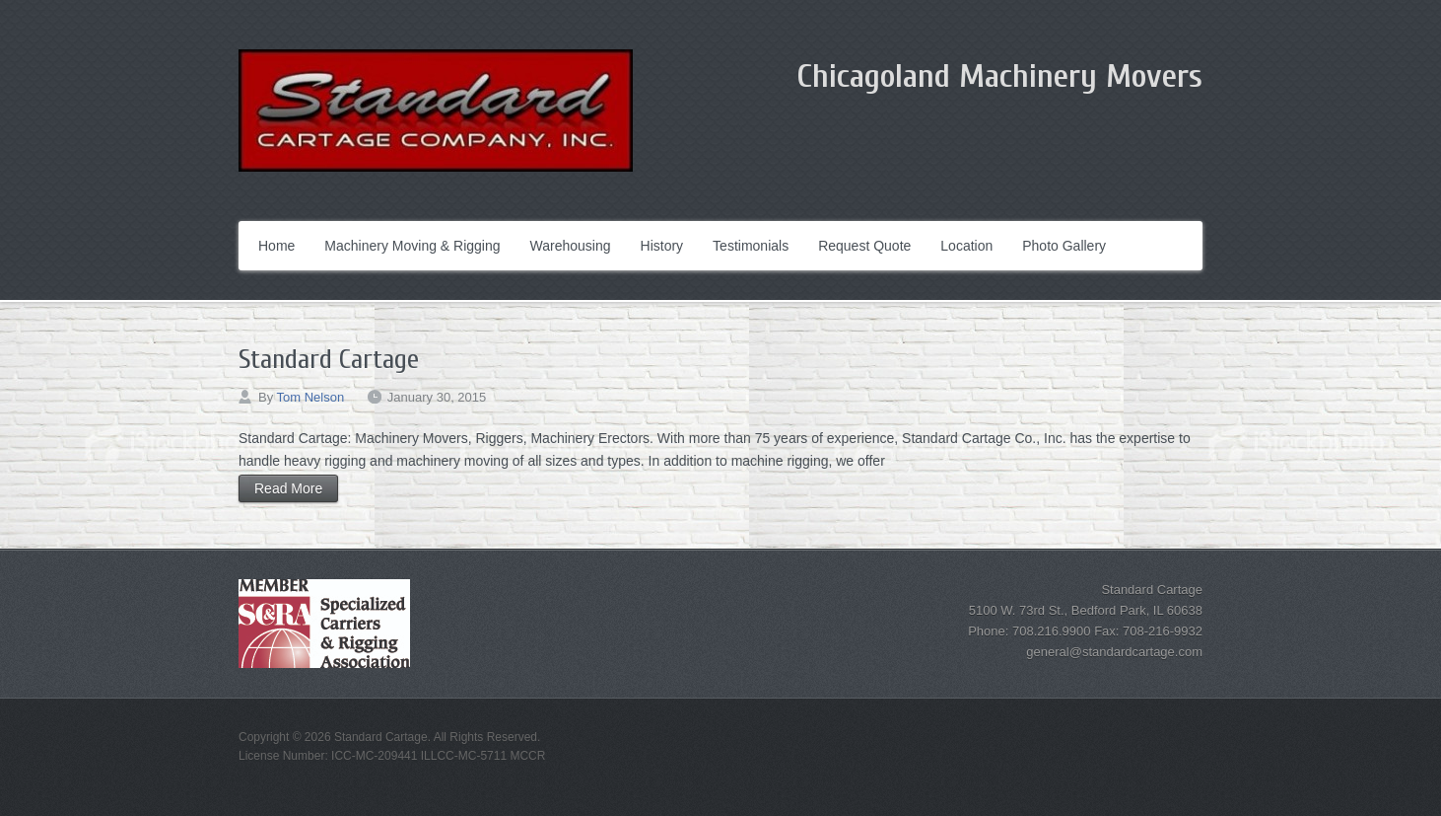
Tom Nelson (311, 397)
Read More (288, 488)
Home (276, 246)
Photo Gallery (1064, 246)
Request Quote (864, 246)
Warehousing (570, 246)
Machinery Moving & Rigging (412, 246)
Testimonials (751, 246)
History (662, 246)
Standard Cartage (329, 359)
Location (966, 246)
